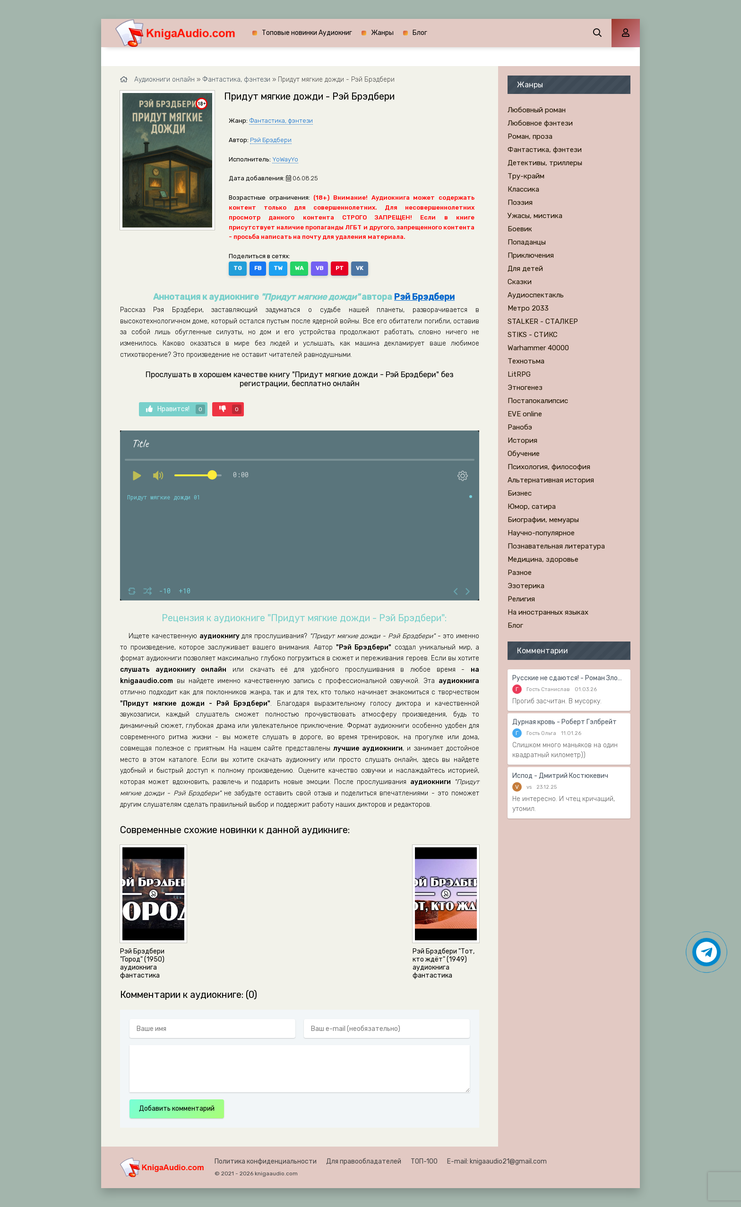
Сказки (520, 282)
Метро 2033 (528, 308)
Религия (521, 599)
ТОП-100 (424, 1161)
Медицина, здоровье (543, 559)
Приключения (531, 255)
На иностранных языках (548, 612)
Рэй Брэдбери (271, 139)
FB (257, 268)
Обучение (524, 453)
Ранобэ (520, 427)
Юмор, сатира (532, 506)
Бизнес (520, 493)
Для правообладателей (363, 1161)
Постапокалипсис (538, 401)
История (522, 440)
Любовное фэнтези (540, 123)
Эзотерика (526, 586)
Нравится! (175, 409)
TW (278, 268)
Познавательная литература (556, 546)
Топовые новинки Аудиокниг (307, 33)
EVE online (525, 414)
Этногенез (525, 387)
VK (359, 268)
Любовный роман (537, 110)
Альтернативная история (551, 480)
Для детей (525, 268)
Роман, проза (530, 136)
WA (299, 268)
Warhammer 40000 (538, 348)
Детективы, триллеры (545, 163)
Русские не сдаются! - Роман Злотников (569, 678)
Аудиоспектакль (536, 295)
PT (340, 268)
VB (319, 268)
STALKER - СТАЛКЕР (543, 321)
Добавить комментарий (177, 1109)
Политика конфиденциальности (266, 1161)
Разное (520, 572)
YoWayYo (285, 159)
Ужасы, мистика (535, 215)
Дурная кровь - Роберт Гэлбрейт (564, 722)
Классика (523, 189)
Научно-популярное (541, 533)
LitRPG (519, 374)
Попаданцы (527, 242)
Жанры (382, 33)
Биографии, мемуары (543, 519)
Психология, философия (549, 467)
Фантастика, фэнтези (281, 120)
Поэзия (520, 202)
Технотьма (526, 361)
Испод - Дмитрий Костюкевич (560, 776)
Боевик (520, 229)
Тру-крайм (526, 176)
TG (237, 268)
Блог (420, 33)
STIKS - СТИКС (533, 334)
